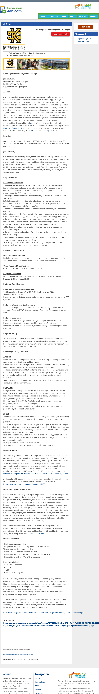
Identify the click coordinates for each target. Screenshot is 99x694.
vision (33, 131)
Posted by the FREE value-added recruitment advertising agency (18, 654)
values (32, 123)
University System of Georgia (15, 128)
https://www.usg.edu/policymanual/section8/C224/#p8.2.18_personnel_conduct (35, 474)
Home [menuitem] (37, 678)
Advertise (82, 16)
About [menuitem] (37, 685)
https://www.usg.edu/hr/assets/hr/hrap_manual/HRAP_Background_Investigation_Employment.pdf (43, 612)
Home (43, 16)
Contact (93, 16)
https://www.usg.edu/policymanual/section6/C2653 (24, 484)
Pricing (72, 16)
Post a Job (85, 26)
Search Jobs (53, 16)
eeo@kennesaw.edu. (36, 533)
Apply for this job (60, 34)
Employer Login (83, 41)
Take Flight (46, 131)
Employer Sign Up (84, 39)
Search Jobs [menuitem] (40, 682)
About (64, 16)
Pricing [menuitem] (38, 689)
